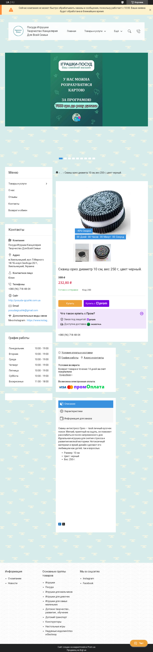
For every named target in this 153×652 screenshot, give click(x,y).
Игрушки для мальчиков (59, 592)
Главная (71, 31)
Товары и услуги (93, 31)
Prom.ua (91, 647)
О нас (11, 190)
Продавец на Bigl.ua (76, 650)
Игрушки (50, 582)
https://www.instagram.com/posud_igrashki (38, 320)
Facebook (88, 583)
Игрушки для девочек (57, 596)
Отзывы (12, 197)
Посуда (49, 587)
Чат (139, 643)
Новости (12, 583)
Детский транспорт (56, 617)
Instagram (88, 578)
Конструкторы (53, 621)
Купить (70, 303)
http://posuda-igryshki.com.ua (24, 300)
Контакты (13, 203)
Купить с (96, 303)
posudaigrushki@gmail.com (23, 310)
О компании (14, 578)
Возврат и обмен (17, 210)
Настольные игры (55, 626)
